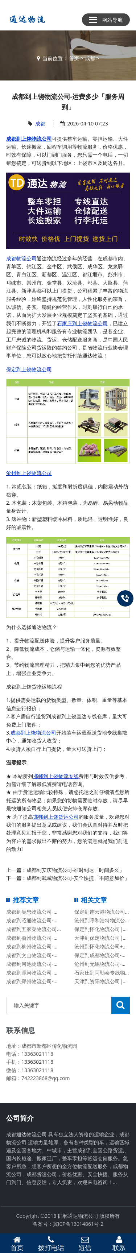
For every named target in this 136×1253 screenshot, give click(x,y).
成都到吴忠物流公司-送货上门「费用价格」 (55, 911)
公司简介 (20, 1118)
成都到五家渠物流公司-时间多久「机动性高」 (58, 929)
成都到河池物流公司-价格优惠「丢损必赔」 (55, 963)
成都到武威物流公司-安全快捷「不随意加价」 (78, 877)
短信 (85, 1243)
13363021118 (37, 1061)
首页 (74, 58)
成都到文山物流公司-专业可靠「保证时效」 (55, 955)
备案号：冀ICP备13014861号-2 (68, 1223)
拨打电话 (51, 1243)
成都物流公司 (21, 258)
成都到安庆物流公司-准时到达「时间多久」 (75, 870)
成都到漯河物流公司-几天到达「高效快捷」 (55, 972)
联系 (119, 1243)
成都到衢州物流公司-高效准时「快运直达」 (55, 937)
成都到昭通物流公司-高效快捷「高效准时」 (55, 920)
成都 (90, 58)
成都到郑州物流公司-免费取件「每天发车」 (55, 981)
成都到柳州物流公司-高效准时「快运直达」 (55, 946)
